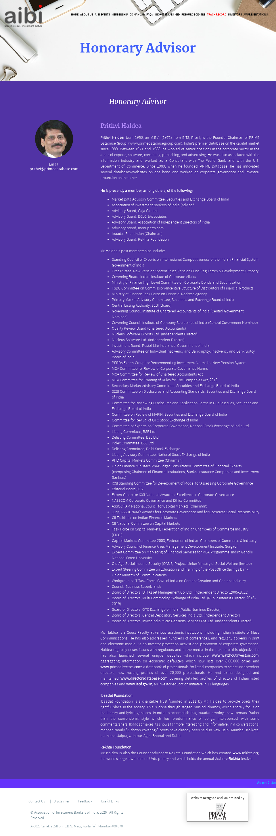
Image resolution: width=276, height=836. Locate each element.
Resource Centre (193, 14)
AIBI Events (102, 14)
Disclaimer (61, 801)
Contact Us (36, 801)
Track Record (216, 14)
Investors (235, 14)
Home (74, 14)
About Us (86, 14)
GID (177, 14)
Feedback (85, 801)
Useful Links (110, 801)
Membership (120, 14)
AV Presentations (256, 14)
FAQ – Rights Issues (160, 14)
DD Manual (137, 14)
